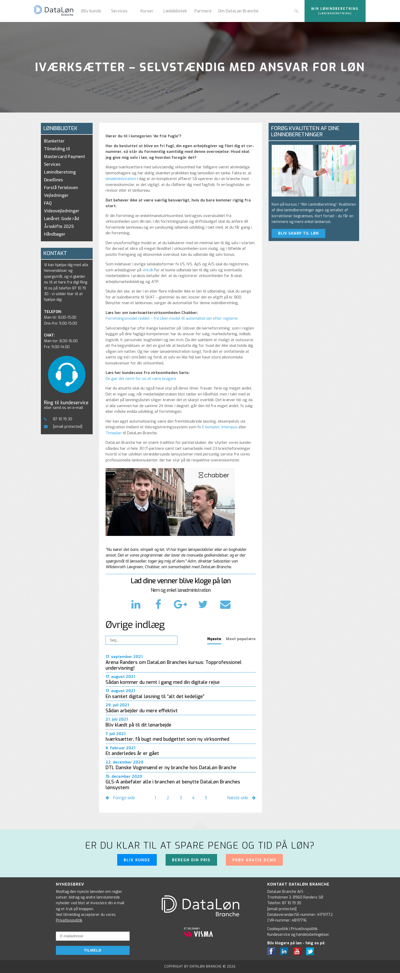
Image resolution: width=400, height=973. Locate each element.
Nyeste (214, 638)
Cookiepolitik (277, 928)
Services (119, 11)
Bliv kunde (91, 11)
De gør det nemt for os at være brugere (141, 378)
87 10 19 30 (58, 419)
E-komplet (211, 427)
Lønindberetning (60, 172)
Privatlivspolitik (69, 920)
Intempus (229, 427)
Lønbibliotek (175, 11)
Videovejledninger (61, 211)
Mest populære (241, 638)
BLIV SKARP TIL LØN (298, 233)
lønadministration (121, 178)
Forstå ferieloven (61, 187)
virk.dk (147, 270)
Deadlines (53, 180)
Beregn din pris (191, 860)
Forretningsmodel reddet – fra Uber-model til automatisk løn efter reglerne (172, 318)
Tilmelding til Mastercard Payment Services (64, 156)
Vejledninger (56, 195)
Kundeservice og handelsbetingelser (298, 934)
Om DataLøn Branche (238, 11)
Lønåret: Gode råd (61, 218)
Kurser (146, 11)
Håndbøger (54, 234)
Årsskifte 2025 (59, 226)
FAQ (48, 203)
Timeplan (114, 433)
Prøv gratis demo (254, 860)
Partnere (203, 11)
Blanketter (54, 141)
